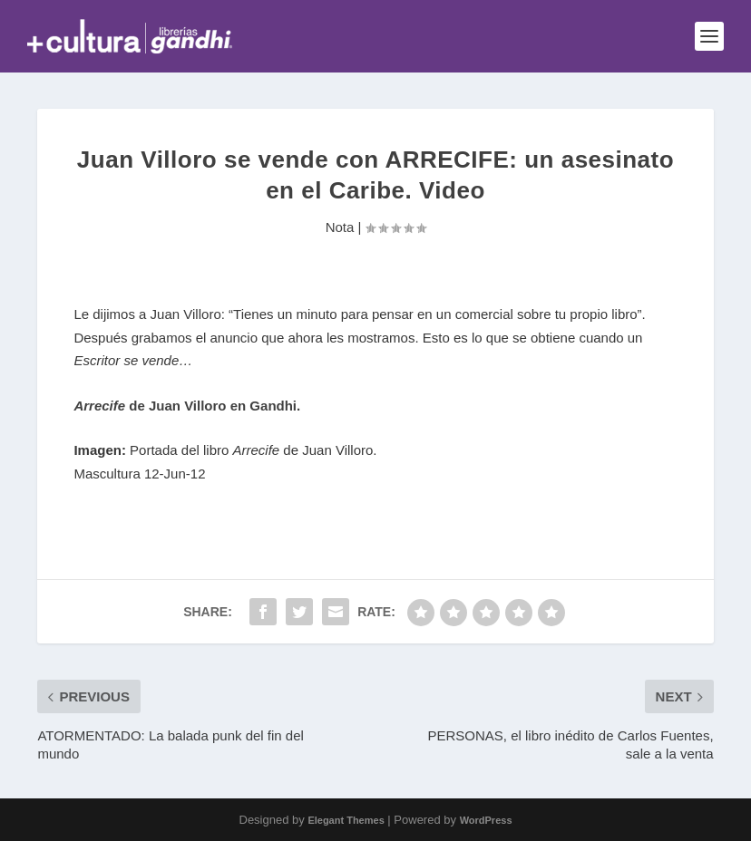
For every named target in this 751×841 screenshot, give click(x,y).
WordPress (486, 820)
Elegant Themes (345, 820)
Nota (340, 227)
